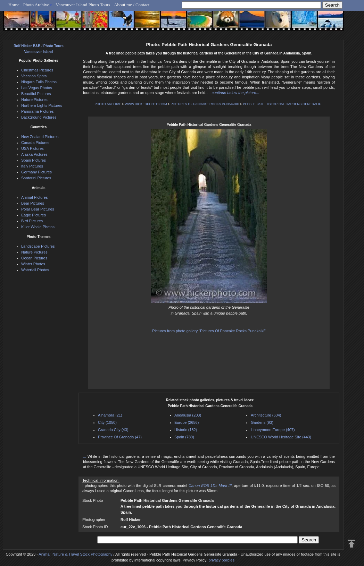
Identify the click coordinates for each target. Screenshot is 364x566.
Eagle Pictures (33, 215)
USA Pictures (32, 148)
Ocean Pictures (34, 258)
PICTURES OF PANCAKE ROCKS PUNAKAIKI (205, 104)
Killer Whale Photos (38, 227)
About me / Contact (131, 4)
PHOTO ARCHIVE (107, 104)
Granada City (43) (113, 430)
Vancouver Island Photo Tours (83, 4)
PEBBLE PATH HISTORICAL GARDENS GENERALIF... (283, 104)
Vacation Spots (34, 76)
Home (13, 4)
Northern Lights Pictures (41, 105)
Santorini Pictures (36, 178)
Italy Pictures (32, 166)
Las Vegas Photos (36, 88)
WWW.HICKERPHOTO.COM (146, 104)
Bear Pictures (32, 203)
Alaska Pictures (34, 154)
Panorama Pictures (37, 111)
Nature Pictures (34, 99)
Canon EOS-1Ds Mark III (210, 485)
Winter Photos (33, 264)
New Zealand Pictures (40, 137)
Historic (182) (185, 430)
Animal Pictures (34, 197)
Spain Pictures (33, 160)
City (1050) (107, 422)
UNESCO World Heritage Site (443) (281, 437)
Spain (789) (184, 437)
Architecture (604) (266, 415)
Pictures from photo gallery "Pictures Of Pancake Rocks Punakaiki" (208, 331)
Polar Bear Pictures (37, 209)
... (85, 456)
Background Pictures (39, 117)
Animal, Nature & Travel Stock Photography (75, 554)
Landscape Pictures (38, 246)
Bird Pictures (32, 221)
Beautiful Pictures (36, 94)
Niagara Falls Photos (39, 82)
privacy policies (221, 560)
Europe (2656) (186, 422)
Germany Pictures (36, 172)
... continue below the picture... (233, 93)
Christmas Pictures (37, 70)
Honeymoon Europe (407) (273, 430)
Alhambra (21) (110, 415)
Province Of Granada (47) (120, 437)
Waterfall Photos (35, 270)
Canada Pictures (35, 142)
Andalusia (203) (187, 415)
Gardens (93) (262, 422)
